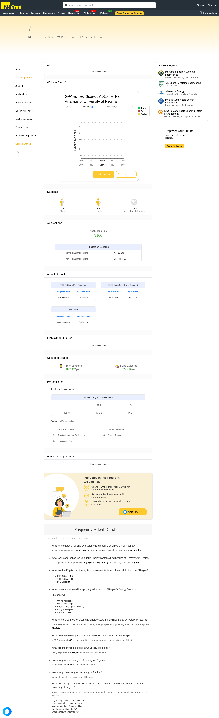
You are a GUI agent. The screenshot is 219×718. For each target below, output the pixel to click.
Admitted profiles (23, 102)
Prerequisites (21, 127)
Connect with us (23, 144)
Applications (21, 94)
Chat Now (132, 512)
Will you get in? (24, 77)
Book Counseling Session (129, 13)
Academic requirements (26, 135)
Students (19, 86)
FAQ (17, 152)
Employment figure (24, 111)
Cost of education (24, 119)
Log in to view (63, 292)
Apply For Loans (174, 146)
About (18, 69)
